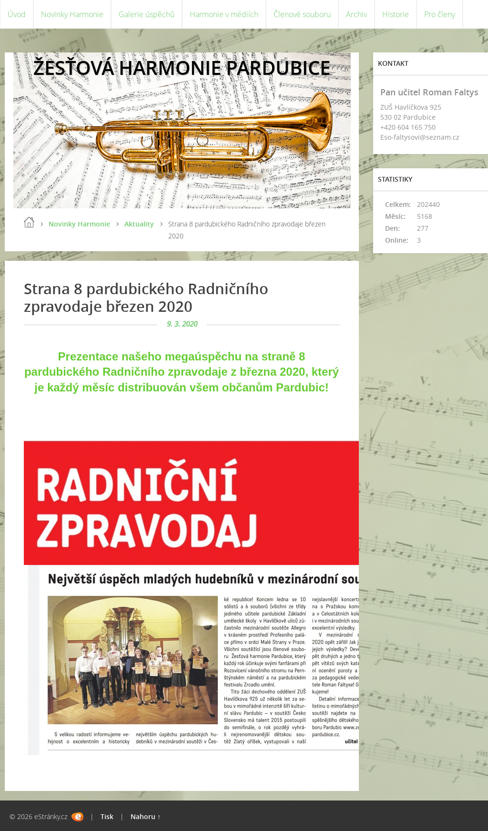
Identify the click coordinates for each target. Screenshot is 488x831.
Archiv (356, 14)
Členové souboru (302, 14)
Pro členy (439, 14)
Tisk (107, 816)
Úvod (17, 14)
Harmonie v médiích (224, 14)
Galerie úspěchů (146, 14)
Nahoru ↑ (146, 816)
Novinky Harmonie (72, 14)
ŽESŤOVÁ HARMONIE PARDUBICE (181, 67)
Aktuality (139, 223)
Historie (395, 14)
